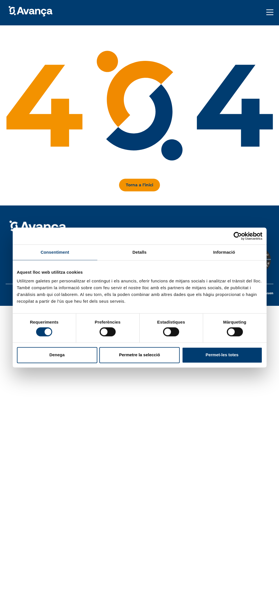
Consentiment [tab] (55, 252)
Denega (57, 355)
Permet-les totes (222, 355)
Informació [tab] (224, 252)
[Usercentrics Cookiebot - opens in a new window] (237, 236)
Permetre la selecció (139, 355)
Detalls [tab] (140, 252)
